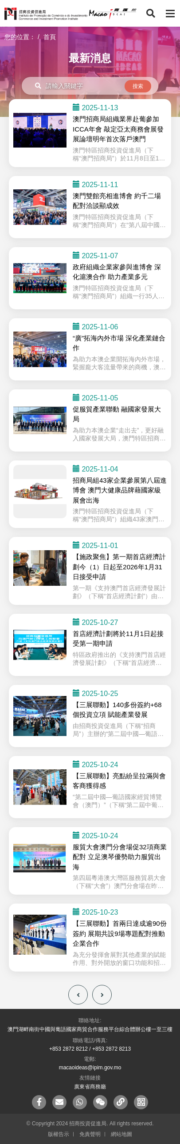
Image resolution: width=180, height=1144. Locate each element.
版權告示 (58, 1134)
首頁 (49, 36)
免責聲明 (90, 1134)
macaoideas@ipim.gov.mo (90, 1067)
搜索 (138, 86)
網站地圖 (121, 1134)
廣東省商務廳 (90, 1087)
